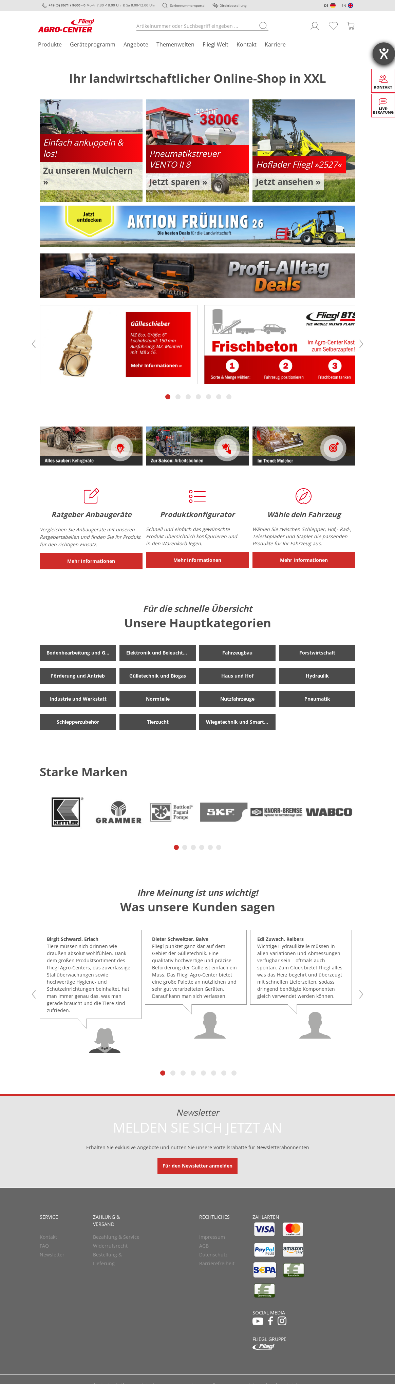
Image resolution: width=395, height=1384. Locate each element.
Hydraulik (317, 674)
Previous (34, 343)
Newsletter (52, 1253)
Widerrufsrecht (110, 1244)
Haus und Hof (237, 674)
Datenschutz (213, 1253)
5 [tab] (209, 395)
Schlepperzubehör (78, 720)
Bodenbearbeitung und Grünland (81, 651)
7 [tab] (229, 395)
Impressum (212, 1235)
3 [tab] (188, 395)
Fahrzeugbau (237, 651)
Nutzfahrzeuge (237, 697)
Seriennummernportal (188, 5)
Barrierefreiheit (216, 1261)
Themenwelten (175, 44)
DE (326, 5)
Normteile (158, 697)
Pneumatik (317, 697)
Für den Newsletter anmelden (197, 1164)
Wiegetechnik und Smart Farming (241, 720)
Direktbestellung (233, 5)
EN (343, 5)
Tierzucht (158, 720)
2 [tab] (178, 395)
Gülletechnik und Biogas (157, 674)
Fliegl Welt (215, 44)
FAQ (44, 1244)
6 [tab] (219, 395)
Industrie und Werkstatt (78, 697)
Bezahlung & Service (116, 1235)
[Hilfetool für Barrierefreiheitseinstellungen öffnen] (384, 53)
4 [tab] (199, 395)
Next (361, 343)
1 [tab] (168, 395)
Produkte (50, 44)
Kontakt (247, 44)
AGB (204, 1244)
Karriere (275, 44)
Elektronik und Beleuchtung (159, 651)
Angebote (136, 44)
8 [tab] (234, 1071)
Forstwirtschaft (317, 651)
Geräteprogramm (92, 44)
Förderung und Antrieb (78, 674)
